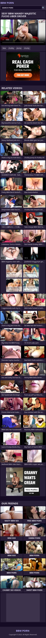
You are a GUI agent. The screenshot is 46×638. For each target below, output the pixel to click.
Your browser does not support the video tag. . (23, 32)
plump (19, 48)
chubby (11, 48)
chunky (26, 48)
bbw (4, 48)
